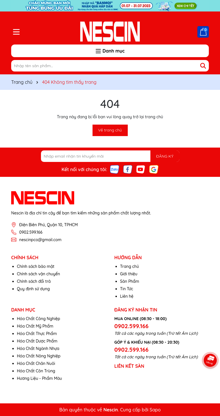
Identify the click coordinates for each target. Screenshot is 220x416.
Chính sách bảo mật (35, 266)
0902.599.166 (30, 232)
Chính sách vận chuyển (38, 273)
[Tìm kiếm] (203, 65)
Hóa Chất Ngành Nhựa (38, 348)
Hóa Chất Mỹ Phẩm (35, 326)
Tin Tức (126, 288)
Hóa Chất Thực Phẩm (37, 333)
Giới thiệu (129, 273)
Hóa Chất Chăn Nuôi (36, 363)
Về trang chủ (110, 130)
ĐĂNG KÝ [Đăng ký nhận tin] (164, 156)
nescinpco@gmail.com (40, 239)
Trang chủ (129, 266)
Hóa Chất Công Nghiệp (38, 318)
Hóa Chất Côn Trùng (36, 371)
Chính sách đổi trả (34, 281)
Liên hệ (126, 296)
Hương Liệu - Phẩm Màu (39, 378)
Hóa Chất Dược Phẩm (37, 341)
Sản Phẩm (129, 281)
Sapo (155, 410)
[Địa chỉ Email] (110, 156)
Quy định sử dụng (33, 288)
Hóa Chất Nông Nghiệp (38, 356)
